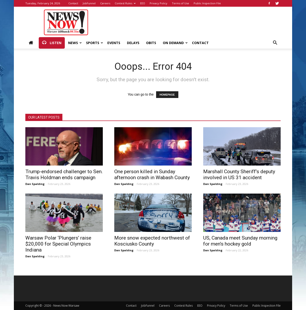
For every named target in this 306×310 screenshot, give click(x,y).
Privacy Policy (158, 3)
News (75, 42)
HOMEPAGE (167, 94)
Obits (151, 42)
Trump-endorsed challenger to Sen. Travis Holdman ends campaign (64, 174)
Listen (51, 42)
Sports (94, 42)
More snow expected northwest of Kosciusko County (152, 241)
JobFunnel (89, 3)
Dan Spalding (34, 184)
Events (113, 42)
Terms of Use (180, 3)
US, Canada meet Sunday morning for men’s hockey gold (240, 241)
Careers (105, 3)
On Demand (175, 42)
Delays (133, 42)
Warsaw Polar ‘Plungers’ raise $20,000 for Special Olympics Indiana (58, 244)
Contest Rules (125, 3)
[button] (275, 43)
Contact (73, 3)
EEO (142, 3)
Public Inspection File (207, 3)
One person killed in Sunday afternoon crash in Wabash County (152, 174)
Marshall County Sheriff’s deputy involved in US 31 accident (239, 174)
